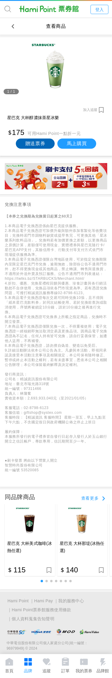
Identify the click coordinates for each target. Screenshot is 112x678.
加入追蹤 (90, 110)
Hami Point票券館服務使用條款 (41, 609)
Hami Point (18, 600)
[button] (42, 581)
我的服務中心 (71, 600)
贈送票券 (35, 143)
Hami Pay (43, 600)
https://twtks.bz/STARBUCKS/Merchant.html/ (45, 278)
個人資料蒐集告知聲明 (33, 618)
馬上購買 (77, 143)
